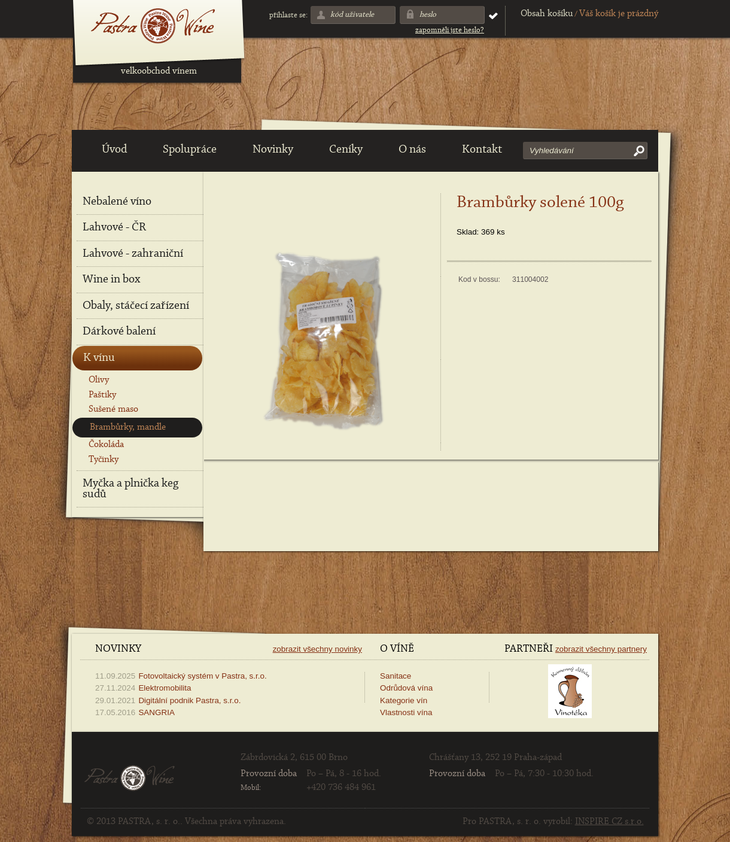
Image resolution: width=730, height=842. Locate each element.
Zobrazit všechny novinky (317, 649)
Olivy (99, 380)
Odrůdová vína (406, 687)
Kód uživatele (352, 15)
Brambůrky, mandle (128, 427)
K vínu (99, 358)
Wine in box (111, 279)
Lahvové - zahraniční (133, 254)
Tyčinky (103, 459)
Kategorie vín (403, 700)
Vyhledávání (552, 150)
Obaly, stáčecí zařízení (136, 306)
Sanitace (395, 675)
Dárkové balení (119, 332)
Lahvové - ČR (114, 227)
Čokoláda (106, 444)
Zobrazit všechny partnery (601, 649)
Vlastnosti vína (406, 712)
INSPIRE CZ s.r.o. (609, 821)
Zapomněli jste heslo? (449, 30)
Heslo (427, 15)
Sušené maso (113, 409)
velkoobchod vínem (159, 71)
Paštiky (102, 395)
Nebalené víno (117, 202)
